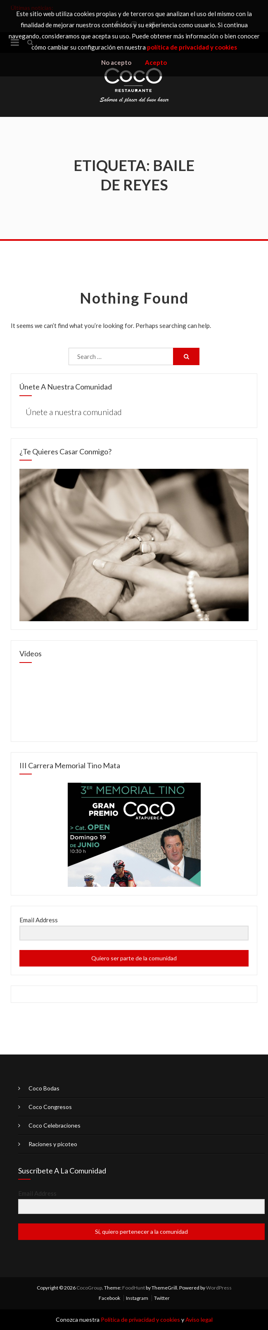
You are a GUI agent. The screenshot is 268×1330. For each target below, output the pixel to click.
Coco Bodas (43, 1088)
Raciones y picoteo (52, 1143)
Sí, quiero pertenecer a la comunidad (141, 1231)
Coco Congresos (50, 1106)
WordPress (219, 1288)
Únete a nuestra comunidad (65, 386)
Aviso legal (199, 1319)
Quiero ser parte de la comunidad (134, 958)
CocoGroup (89, 1288)
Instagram (137, 1298)
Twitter (162, 1298)
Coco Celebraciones (54, 1125)
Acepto (156, 62)
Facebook (109, 1298)
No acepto (116, 62)
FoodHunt (133, 1288)
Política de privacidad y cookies (140, 1319)
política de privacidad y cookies (192, 47)
